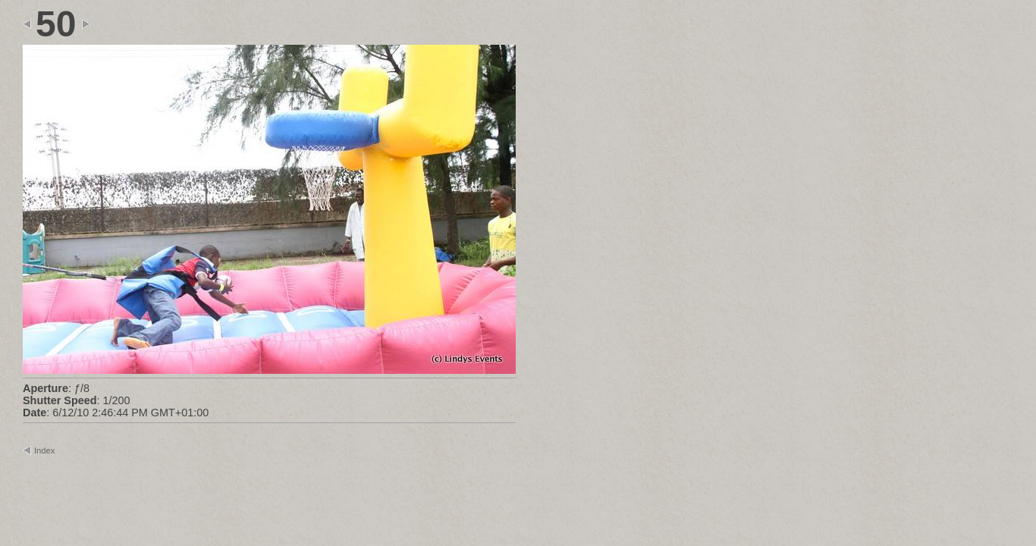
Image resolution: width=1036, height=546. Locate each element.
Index (44, 450)
